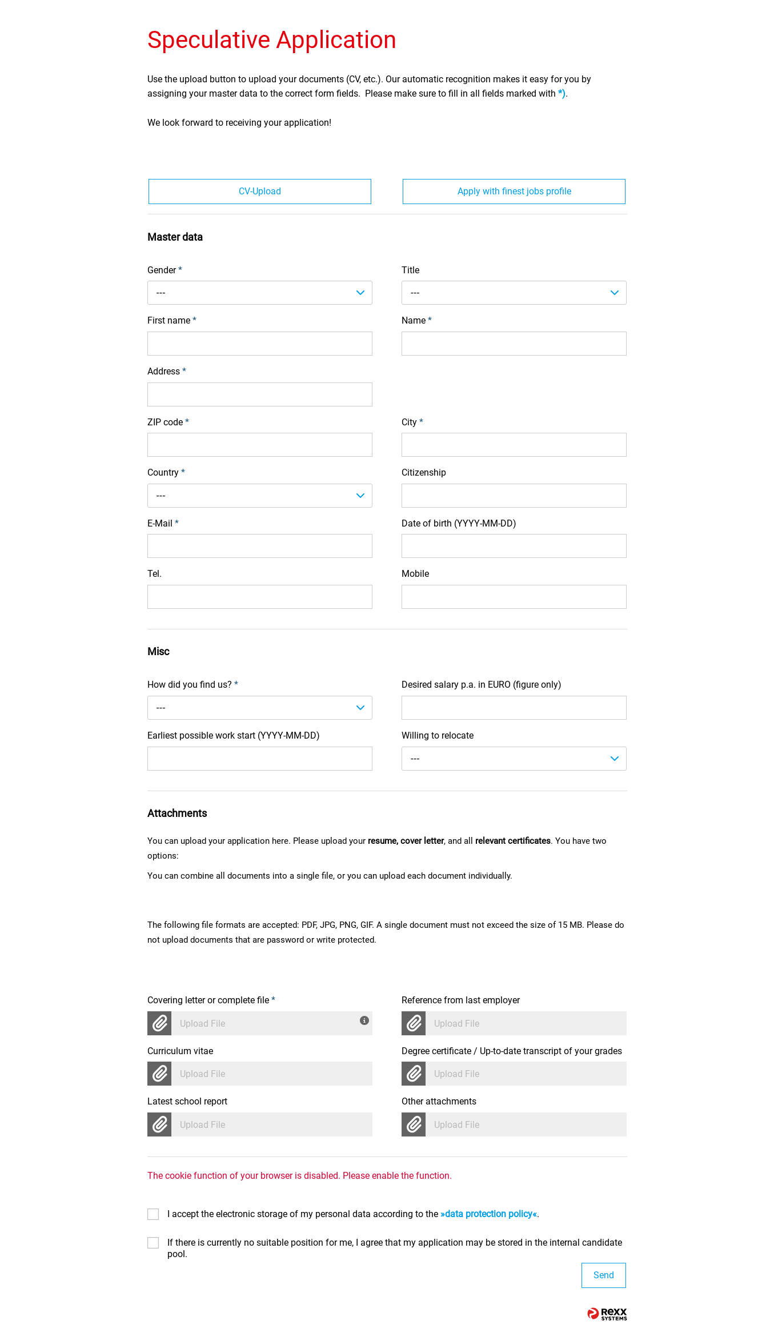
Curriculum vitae (180, 1051)
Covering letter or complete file (211, 1000)
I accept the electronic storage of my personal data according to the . (353, 1214)
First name (171, 320)
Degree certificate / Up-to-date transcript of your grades (512, 1051)
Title (410, 270)
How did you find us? (192, 684)
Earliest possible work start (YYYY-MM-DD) (233, 735)
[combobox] (260, 293)
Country (166, 472)
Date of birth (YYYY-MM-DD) (459, 523)
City (412, 422)
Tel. (154, 573)
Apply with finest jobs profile (514, 191)
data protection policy (488, 1214)
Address (166, 371)
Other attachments (439, 1101)
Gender (164, 270)
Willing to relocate (438, 735)
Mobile (415, 573)
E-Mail (163, 523)
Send (603, 1275)
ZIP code (168, 422)
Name (417, 320)
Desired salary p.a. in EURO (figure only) (482, 684)
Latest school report (187, 1101)
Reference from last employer (461, 1000)
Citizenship (424, 472)
